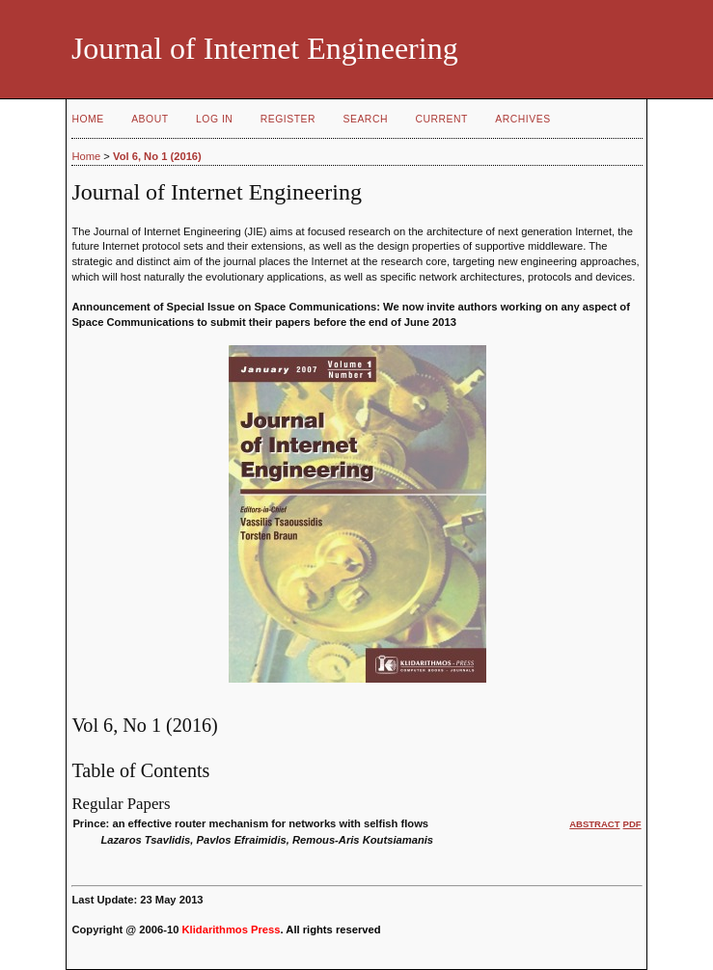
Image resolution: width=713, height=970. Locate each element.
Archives (522, 119)
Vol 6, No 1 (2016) (157, 156)
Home (87, 119)
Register (288, 119)
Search (365, 119)
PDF (632, 824)
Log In (214, 119)
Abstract (594, 824)
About (149, 119)
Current (441, 119)
